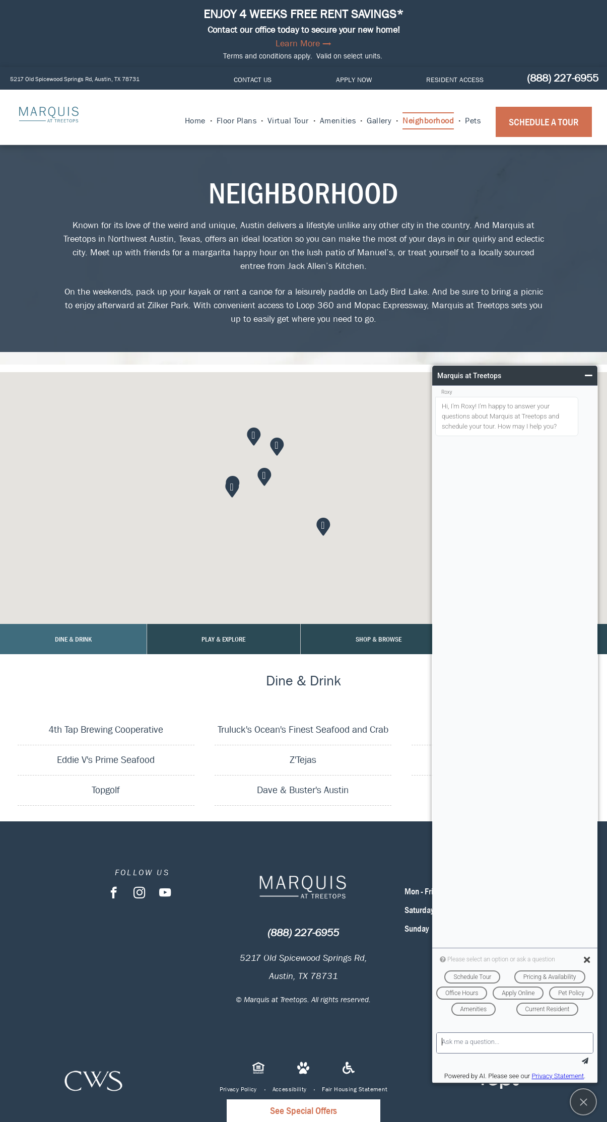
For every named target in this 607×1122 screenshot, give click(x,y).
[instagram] (139, 894)
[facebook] (113, 894)
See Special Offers (303, 1110)
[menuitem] (196, 120)
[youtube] (165, 894)
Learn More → (303, 43)
